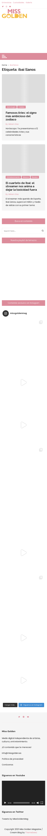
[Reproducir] (5, 803)
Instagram (24, 717)
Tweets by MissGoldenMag (15, 818)
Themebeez (31, 832)
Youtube (28, 717)
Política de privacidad (12, 758)
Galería (29, 2)
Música (26, 177)
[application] (23, 793)
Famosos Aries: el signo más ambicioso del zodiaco (21, 116)
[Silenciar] (38, 803)
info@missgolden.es (11, 753)
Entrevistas (6, 2)
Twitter (19, 717)
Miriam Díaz (14, 124)
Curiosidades (18, 2)
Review (35, 177)
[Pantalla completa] (42, 803)
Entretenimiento (13, 177)
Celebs (21, 107)
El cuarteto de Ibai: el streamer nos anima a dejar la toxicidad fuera (21, 186)
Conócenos (7, 764)
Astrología (11, 107)
